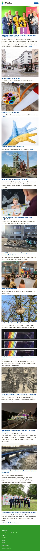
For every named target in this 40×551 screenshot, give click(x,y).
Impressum (4, 528)
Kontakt (3, 540)
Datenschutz (5, 530)
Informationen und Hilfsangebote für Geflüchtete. (16, 149)
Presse (3, 542)
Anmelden (4, 537)
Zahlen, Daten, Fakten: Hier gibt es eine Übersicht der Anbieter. (20, 115)
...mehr (30, 46)
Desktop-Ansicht (5, 545)
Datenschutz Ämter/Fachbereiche (10, 532)
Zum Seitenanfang (6, 548)
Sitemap (3, 535)
